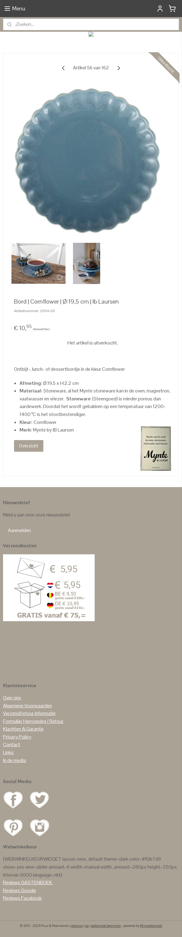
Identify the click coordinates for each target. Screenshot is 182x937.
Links (8, 752)
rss (87, 926)
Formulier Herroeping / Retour (33, 721)
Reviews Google (19, 890)
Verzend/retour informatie (29, 713)
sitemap (77, 926)
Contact (11, 744)
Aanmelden (19, 530)
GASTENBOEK (36, 882)
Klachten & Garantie (23, 729)
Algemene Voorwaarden (27, 705)
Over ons (12, 698)
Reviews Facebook (22, 898)
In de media (14, 760)
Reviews (11, 882)
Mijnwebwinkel (151, 926)
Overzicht (28, 446)
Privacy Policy (17, 737)
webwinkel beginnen (106, 926)
